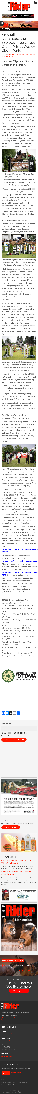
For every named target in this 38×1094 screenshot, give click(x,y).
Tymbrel (11, 1084)
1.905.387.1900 (6, 1034)
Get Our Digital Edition (19, 991)
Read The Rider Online (14, 739)
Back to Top (4, 1079)
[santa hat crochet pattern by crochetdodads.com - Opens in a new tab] (19, 894)
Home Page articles (30, 54)
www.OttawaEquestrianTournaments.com (19, 561)
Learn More (9, 1019)
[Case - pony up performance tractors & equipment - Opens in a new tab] (18, 16)
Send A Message (6, 1056)
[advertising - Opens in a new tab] (19, 842)
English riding (10, 54)
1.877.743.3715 (6, 1040)
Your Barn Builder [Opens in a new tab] (25, 971)
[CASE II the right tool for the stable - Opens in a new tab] (19, 797)
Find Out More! (11, 827)
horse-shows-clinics (7, 56)
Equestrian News (19, 54)
